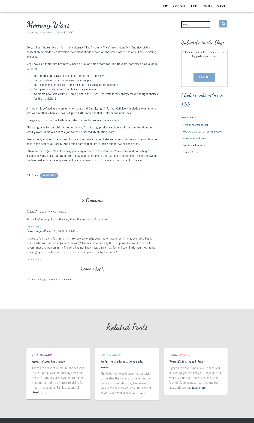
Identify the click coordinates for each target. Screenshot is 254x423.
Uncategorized (49, 175)
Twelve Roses (190, 152)
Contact (221, 6)
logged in (45, 279)
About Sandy (179, 6)
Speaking (207, 6)
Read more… (41, 392)
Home (165, 6)
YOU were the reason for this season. (202, 131)
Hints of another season (195, 124)
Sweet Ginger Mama (38, 231)
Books (194, 6)
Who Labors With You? (194, 138)
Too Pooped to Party (194, 145)
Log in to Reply (33, 226)
